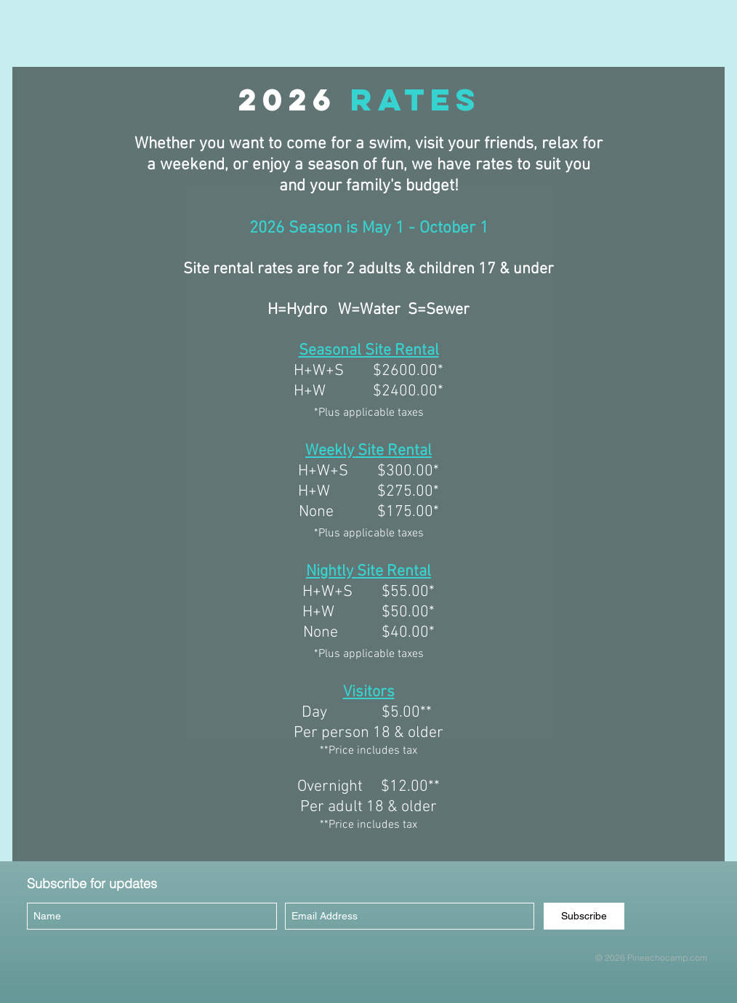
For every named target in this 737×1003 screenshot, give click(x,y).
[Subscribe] (584, 916)
